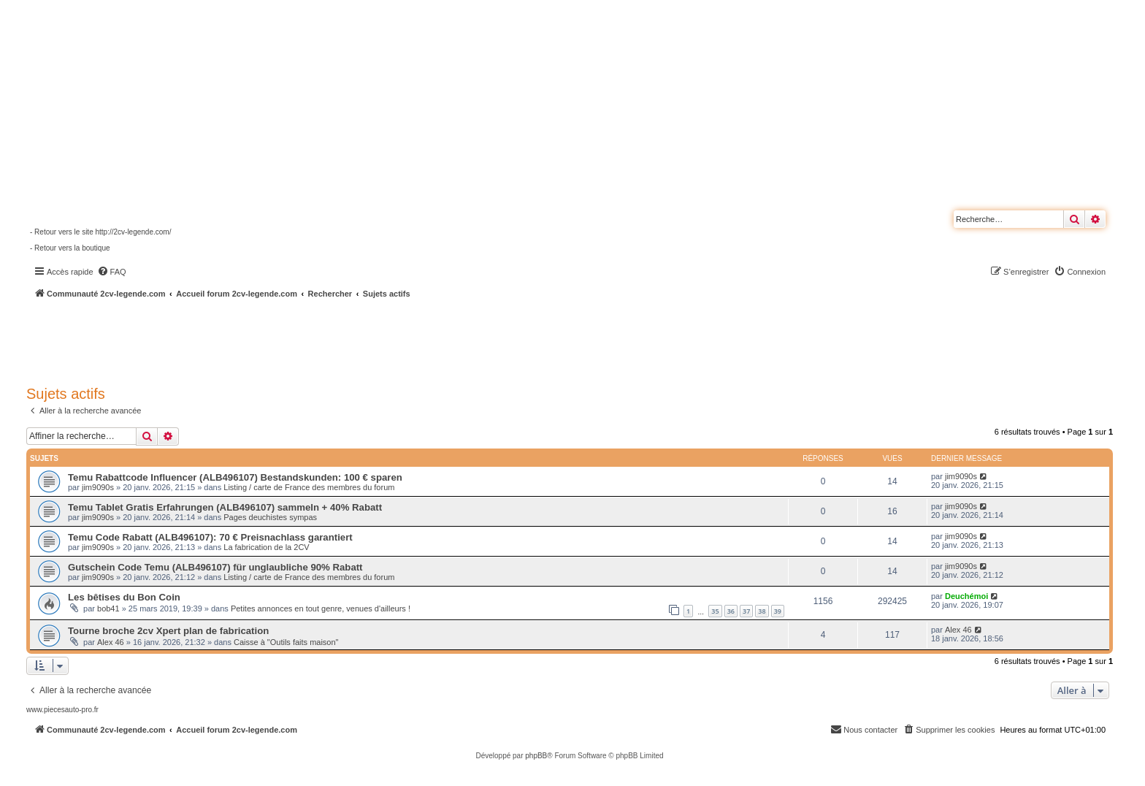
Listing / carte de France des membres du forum (308, 487)
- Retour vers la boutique (70, 248)
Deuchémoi (966, 596)
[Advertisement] (391, 340)
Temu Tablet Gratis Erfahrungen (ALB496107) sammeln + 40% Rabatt (225, 507)
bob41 (108, 608)
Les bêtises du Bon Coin (124, 597)
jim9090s (98, 487)
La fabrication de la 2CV (266, 547)
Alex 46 (110, 642)
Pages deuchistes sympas (270, 517)
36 (731, 611)
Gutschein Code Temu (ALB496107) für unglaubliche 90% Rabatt (215, 567)
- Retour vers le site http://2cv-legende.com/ (100, 232)
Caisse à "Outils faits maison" (286, 642)
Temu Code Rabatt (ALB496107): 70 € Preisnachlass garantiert (210, 537)
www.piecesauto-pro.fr (62, 710)
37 (746, 611)
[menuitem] (111, 272)
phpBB (536, 756)
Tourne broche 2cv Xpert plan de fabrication (168, 630)
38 (761, 611)
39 (777, 611)
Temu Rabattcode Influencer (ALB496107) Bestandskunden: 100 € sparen (235, 477)
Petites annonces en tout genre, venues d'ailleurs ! (320, 608)
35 (715, 611)
